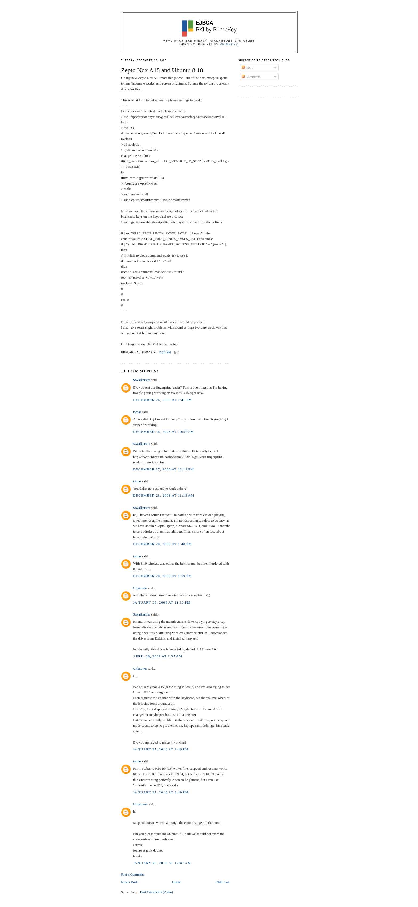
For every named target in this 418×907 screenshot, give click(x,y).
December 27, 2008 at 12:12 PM (163, 469)
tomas (137, 412)
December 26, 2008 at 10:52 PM (163, 432)
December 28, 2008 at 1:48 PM (162, 544)
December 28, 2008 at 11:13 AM (163, 495)
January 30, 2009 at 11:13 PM (162, 602)
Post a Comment (132, 874)
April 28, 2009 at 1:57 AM (157, 656)
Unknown (140, 588)
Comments (251, 77)
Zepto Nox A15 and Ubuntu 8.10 (162, 70)
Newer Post (129, 882)
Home (176, 882)
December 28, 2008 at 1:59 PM (162, 576)
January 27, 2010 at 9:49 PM (160, 792)
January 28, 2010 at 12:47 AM (162, 863)
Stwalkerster (141, 380)
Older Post (223, 882)
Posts (247, 68)
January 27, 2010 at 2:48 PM (160, 749)
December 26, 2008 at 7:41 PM (162, 400)
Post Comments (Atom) (156, 892)
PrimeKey (229, 44)
